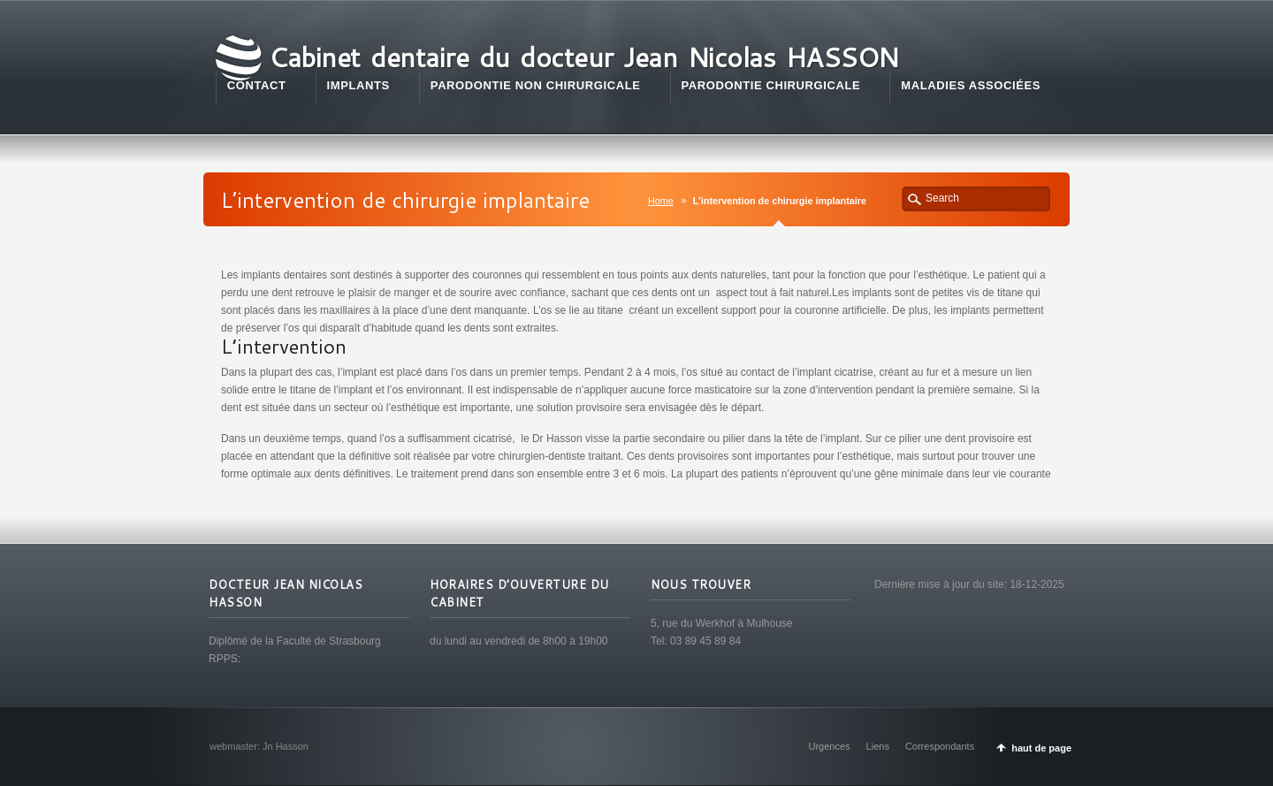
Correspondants (939, 746)
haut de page (1041, 748)
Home (661, 200)
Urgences (829, 746)
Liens (877, 746)
